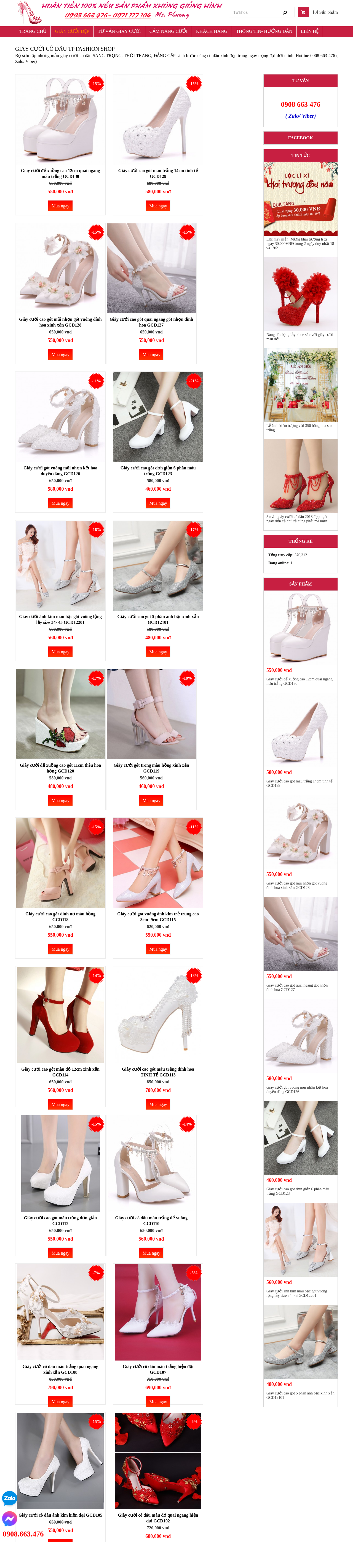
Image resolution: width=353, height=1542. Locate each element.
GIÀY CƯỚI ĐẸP (72, 31)
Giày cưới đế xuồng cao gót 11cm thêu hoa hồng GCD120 (217, 455)
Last (248, 1420)
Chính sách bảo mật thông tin (199, 1471)
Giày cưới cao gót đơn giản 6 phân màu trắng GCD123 (218, 306)
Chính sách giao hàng (192, 1481)
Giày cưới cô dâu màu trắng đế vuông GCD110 (53, 910)
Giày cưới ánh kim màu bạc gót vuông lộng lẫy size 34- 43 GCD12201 (53, 458)
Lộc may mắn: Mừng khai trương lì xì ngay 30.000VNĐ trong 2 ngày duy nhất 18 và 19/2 (300, 243)
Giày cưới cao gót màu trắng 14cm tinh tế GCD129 (135, 158)
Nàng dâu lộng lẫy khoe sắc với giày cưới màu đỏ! (299, 337)
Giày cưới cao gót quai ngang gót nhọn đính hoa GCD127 (52, 306)
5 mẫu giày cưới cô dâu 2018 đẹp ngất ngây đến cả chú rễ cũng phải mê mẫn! (297, 519)
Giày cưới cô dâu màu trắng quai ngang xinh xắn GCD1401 (52, 1207)
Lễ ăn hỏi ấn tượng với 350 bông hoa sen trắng (299, 428)
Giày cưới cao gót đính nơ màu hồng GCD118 (135, 604)
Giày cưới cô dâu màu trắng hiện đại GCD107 (217, 910)
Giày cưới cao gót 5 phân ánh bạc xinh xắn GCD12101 (135, 455)
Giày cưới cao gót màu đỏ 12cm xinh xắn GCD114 (52, 761)
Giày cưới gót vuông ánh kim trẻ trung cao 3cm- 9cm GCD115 (217, 604)
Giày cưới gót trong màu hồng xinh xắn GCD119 (52, 604)
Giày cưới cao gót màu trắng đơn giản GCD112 (217, 769)
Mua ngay (53, 190)
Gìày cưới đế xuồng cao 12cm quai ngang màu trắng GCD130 (53, 158)
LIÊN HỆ (310, 31)
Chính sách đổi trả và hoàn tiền (200, 1461)
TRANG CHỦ (32, 31)
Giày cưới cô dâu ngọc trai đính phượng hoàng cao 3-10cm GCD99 (217, 1215)
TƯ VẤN (300, 80)
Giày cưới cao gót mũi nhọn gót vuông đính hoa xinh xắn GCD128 (217, 158)
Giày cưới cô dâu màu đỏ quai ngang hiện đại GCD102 (135, 1058)
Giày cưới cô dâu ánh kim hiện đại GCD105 (53, 1058)
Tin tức (301, 155)
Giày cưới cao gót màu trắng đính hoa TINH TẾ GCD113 (135, 761)
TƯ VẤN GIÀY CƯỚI (119, 31)
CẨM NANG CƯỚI (168, 31)
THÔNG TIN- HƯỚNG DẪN (264, 31)
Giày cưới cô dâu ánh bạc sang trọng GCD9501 (217, 1364)
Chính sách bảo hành (192, 1490)
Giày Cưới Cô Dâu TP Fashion (285, 1461)
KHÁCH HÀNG (212, 31)
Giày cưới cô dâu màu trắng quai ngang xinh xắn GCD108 (135, 910)
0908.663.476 (23, 1534)
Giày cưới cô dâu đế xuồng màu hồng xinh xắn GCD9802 (135, 1364)
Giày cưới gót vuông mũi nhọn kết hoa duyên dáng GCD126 (135, 306)
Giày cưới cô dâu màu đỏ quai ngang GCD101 (218, 1058)
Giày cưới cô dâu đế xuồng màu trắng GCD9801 (52, 1364)
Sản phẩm (300, 584)
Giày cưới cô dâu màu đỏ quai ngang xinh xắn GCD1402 (135, 1207)
